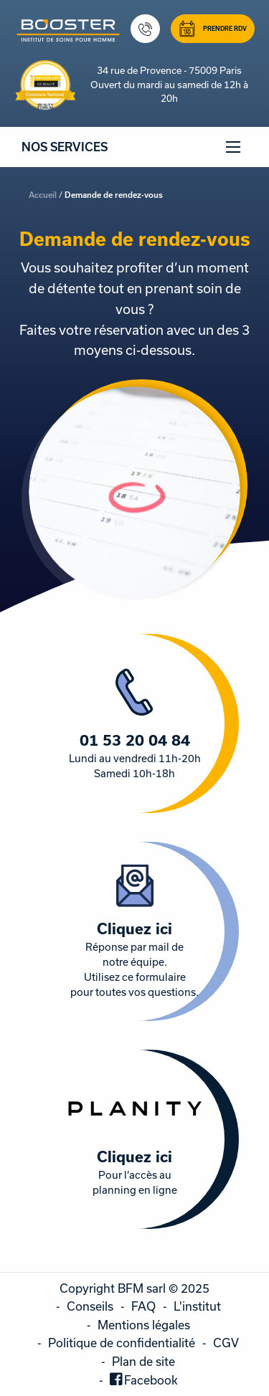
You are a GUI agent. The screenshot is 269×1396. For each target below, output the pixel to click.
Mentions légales (144, 1324)
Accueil (43, 194)
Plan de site (143, 1361)
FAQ (143, 1306)
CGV (226, 1342)
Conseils (90, 1306)
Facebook (151, 1380)
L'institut (197, 1306)
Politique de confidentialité (121, 1342)
